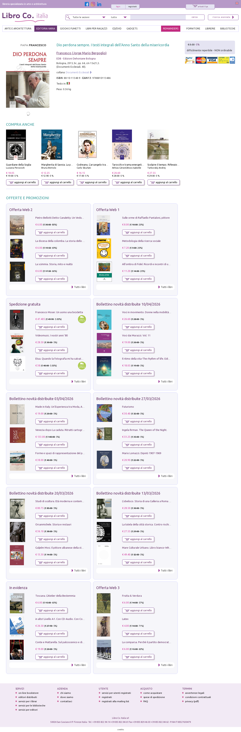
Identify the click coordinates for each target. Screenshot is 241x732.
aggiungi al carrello (22, 182)
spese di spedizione (154, 697)
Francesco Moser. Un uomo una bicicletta (59, 312)
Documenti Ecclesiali (77, 72)
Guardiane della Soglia (18, 164)
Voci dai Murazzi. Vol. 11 (136, 335)
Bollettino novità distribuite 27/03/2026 (128, 399)
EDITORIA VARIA (45, 28)
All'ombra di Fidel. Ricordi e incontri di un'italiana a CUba (155, 264)
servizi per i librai (27, 701)
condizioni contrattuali (198, 697)
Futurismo (128, 406)
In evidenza (18, 588)
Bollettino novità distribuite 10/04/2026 (128, 304)
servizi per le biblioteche (31, 705)
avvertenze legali (194, 693)
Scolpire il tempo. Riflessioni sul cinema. (169, 164)
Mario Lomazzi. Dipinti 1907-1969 (141, 453)
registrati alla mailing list (115, 701)
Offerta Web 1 (107, 210)
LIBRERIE (210, 28)
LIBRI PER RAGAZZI (96, 28)
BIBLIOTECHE (227, 28)
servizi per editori (28, 709)
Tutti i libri (80, 287)
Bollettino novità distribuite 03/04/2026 (41, 399)
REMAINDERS (170, 28)
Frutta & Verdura (132, 595)
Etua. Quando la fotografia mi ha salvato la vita (62, 358)
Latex (125, 618)
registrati (132, 7)
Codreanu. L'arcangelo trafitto (94, 164)
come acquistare (152, 693)
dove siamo (66, 697)
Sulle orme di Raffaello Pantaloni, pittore (146, 217)
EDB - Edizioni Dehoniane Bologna (76, 58)
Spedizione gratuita (24, 304)
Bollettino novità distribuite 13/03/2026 (128, 493)
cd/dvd (117, 28)
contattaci (66, 701)
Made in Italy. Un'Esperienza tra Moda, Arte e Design (65, 406)
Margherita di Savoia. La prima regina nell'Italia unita (71, 164)
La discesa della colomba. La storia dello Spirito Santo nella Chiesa (73, 240)
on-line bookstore (28, 693)
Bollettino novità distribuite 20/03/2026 (41, 493)
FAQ (145, 701)
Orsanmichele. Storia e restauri (53, 524)
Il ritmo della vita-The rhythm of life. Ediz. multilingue (153, 358)
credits (120, 729)
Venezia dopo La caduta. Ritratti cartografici (61, 429)
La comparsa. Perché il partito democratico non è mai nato (156, 642)
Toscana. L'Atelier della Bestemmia (55, 595)
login (118, 7)
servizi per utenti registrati (116, 693)
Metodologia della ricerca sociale (141, 240)
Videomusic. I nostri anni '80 (51, 335)
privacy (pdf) (192, 701)
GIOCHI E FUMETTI (70, 28)
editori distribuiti (27, 697)
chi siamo (65, 693)
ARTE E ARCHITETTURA (18, 28)
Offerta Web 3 (107, 588)
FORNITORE (193, 28)
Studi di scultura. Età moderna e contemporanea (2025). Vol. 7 (71, 501)
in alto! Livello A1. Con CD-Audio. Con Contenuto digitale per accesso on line (79, 618)
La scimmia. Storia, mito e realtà (54, 264)
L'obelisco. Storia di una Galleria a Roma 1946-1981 (151, 501)
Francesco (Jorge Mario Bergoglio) (81, 53)
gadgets (132, 28)
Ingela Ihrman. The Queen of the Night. (144, 429)
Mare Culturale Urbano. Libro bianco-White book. (151, 547)
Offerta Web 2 (21, 210)
